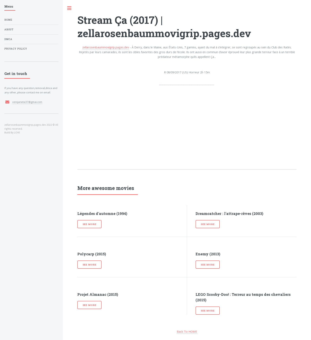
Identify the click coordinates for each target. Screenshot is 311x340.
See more (89, 224)
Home (8, 19)
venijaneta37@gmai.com (27, 102)
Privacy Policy (15, 48)
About (8, 29)
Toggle (69, 8)
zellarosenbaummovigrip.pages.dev (105, 47)
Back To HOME (187, 331)
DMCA (8, 39)
